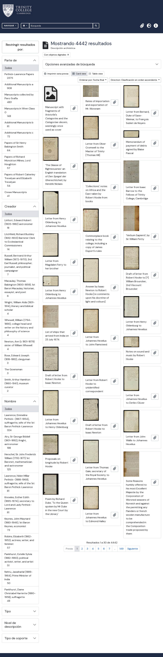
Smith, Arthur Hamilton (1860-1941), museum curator (17, 385)
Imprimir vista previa (56, 73)
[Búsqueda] (61, 25)
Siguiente (132, 548)
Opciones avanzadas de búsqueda (70, 64)
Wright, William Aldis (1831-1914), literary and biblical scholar (19, 308)
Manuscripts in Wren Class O (19, 112)
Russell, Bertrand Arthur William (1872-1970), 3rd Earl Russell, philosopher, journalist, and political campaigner (18, 265)
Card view (79, 73)
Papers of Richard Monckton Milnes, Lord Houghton (17, 162)
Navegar (9, 25)
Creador (10, 206)
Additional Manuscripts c (18, 134)
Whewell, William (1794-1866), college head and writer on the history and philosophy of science (18, 327)
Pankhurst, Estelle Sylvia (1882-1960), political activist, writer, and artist (18, 559)
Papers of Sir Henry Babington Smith (15, 146)
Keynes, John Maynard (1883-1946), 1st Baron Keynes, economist (17, 524)
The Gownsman (13, 371)
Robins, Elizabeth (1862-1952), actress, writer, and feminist (19, 542)
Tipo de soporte (16, 638)
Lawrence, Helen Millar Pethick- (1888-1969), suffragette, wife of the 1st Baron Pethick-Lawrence (19, 483)
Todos (8, 67)
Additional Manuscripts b (18, 124)
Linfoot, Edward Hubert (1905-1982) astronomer (18, 224)
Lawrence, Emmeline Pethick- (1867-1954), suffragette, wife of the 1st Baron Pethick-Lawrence (19, 422)
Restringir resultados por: (20, 47)
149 (121, 548)
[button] (142, 25)
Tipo (8, 611)
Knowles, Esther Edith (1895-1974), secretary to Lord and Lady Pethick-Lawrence (19, 504)
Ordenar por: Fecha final (92, 80)
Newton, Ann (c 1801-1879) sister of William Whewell (19, 345)
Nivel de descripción (13, 625)
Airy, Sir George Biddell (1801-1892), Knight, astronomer (17, 442)
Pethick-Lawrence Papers (19, 76)
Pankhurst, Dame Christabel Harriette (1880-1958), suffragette (19, 595)
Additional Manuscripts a (18, 86)
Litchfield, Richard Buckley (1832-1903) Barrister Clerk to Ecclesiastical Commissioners (19, 241)
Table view (96, 73)
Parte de (11, 60)
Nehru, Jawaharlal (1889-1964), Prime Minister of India (18, 577)
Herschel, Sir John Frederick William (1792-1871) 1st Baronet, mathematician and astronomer (20, 461)
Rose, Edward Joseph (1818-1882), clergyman (17, 359)
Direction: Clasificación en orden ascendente (134, 80)
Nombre (10, 401)
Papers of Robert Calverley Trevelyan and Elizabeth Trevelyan (19, 180)
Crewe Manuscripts (15, 194)
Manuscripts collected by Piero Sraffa (19, 98)
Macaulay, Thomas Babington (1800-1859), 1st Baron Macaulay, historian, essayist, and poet (19, 288)
